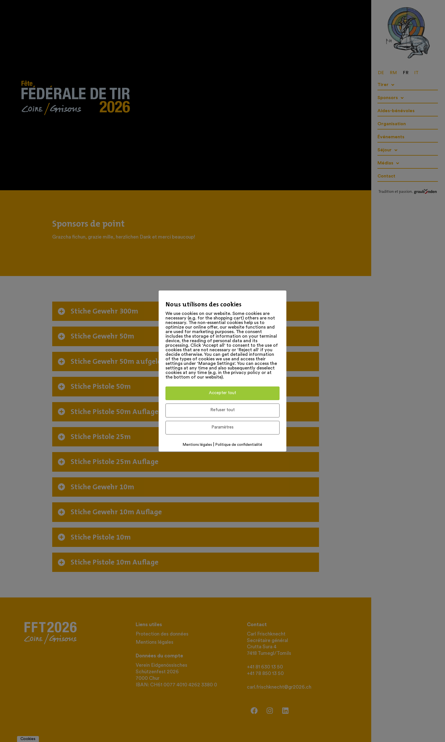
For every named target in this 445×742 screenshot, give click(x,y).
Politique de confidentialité (238, 445)
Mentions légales (197, 445)
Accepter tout (222, 393)
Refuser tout (222, 410)
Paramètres (222, 427)
